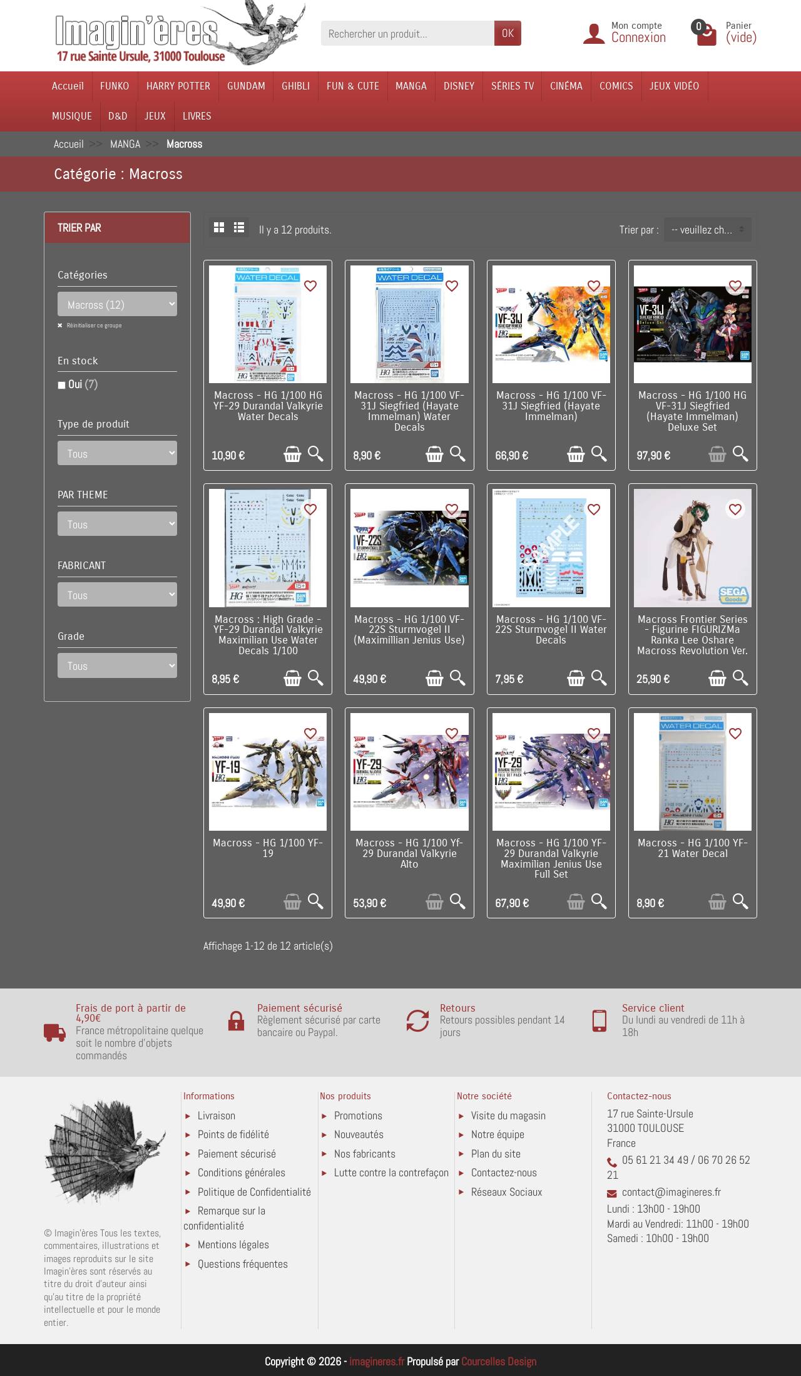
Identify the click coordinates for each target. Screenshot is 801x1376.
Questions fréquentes (243, 1263)
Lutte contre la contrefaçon (391, 1172)
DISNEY (459, 86)
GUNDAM (246, 86)
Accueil (68, 86)
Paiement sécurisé (237, 1153)
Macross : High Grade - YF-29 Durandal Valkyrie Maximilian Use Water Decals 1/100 (268, 635)
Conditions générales (241, 1172)
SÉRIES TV (512, 86)
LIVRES (197, 116)
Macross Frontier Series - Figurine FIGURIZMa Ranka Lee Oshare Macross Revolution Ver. (692, 635)
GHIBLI (296, 86)
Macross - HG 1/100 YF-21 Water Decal (693, 848)
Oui (83, 384)
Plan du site (496, 1153)
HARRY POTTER (178, 86)
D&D (118, 116)
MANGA (411, 86)
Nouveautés (359, 1134)
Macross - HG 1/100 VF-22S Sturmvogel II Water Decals (551, 630)
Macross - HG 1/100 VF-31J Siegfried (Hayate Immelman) (551, 406)
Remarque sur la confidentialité (224, 1218)
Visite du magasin (508, 1115)
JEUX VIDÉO (675, 86)
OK (508, 33)
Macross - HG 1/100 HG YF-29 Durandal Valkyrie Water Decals (268, 406)
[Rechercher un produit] (407, 33)
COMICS (616, 86)
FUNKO (115, 86)
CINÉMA (566, 86)
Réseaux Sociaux (507, 1191)
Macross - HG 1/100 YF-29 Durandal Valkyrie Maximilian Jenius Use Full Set (551, 859)
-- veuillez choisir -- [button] (711, 229)
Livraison (216, 1115)
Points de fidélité (233, 1134)
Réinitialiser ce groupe (94, 325)
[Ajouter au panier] (292, 454)
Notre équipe (497, 1134)
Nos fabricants (364, 1153)
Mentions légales (233, 1244)
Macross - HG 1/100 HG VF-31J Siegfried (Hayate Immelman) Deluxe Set (692, 411)
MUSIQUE (72, 116)
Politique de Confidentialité (254, 1191)
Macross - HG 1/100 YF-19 (268, 848)
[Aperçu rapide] (315, 454)
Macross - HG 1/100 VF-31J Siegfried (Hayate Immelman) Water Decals (409, 411)
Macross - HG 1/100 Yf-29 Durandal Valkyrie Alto (409, 854)
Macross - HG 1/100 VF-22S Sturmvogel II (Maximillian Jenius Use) (409, 630)
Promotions (358, 1115)
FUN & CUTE (353, 86)
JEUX (155, 116)
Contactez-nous (504, 1172)
